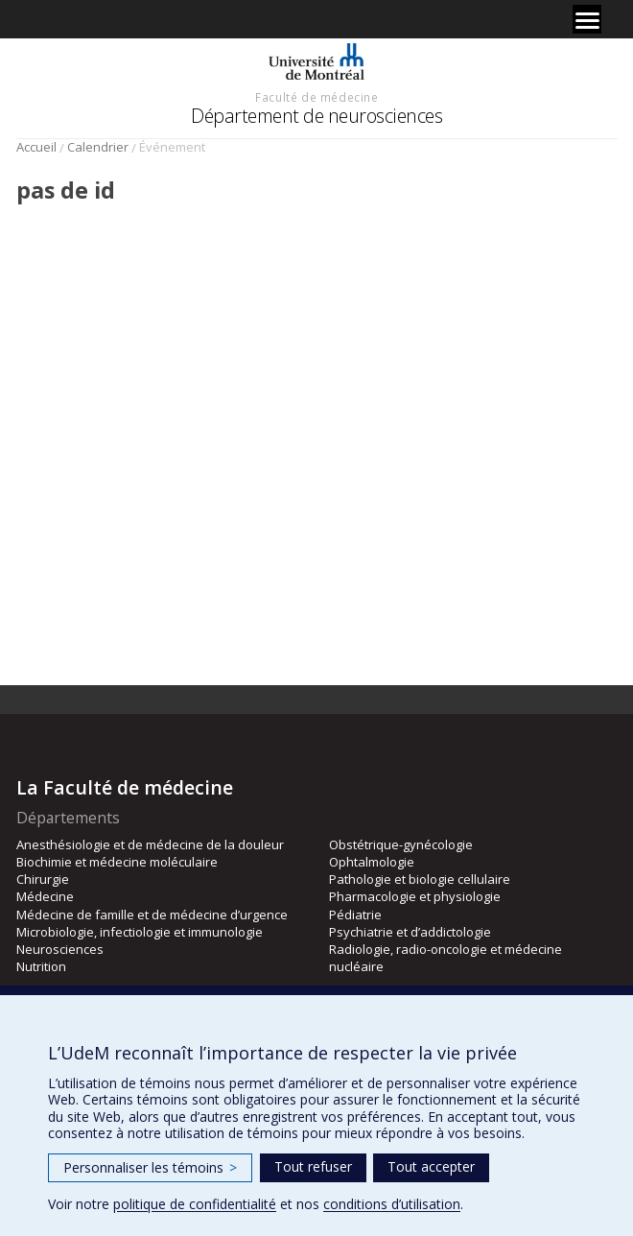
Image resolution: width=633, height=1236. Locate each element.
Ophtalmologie (371, 861)
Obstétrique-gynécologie (401, 844)
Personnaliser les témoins (150, 1167)
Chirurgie (42, 879)
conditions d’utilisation (391, 1204)
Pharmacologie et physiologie (415, 896)
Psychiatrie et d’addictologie (410, 931)
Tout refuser (313, 1166)
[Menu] (587, 19)
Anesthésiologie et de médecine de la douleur (150, 844)
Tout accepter (431, 1166)
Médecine (45, 896)
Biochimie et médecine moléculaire (117, 861)
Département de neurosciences (316, 116)
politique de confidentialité (194, 1204)
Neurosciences (60, 949)
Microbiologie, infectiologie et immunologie (139, 931)
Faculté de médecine (316, 97)
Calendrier (98, 146)
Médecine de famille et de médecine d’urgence (152, 914)
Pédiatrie (355, 914)
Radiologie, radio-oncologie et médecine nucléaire (445, 957)
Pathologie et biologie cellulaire (419, 879)
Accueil (36, 146)
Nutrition (41, 966)
